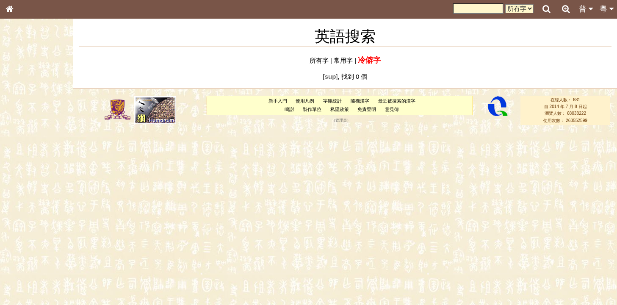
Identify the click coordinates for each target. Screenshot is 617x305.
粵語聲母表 (23, 174)
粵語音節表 (23, 166)
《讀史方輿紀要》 (31, 268)
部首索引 (21, 113)
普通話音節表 (26, 230)
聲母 (17, 223)
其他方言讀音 (26, 238)
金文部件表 (23, 136)
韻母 (29, 223)
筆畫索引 (21, 121)
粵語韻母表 (23, 182)
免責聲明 (366, 109)
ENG (37, 93)
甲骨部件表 (23, 128)
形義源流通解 (26, 144)
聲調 (40, 223)
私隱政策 (339, 109)
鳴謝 (289, 109)
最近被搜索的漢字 (396, 100)
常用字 (343, 60)
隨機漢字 (360, 100)
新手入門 (277, 100)
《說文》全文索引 (31, 260)
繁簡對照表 (23, 283)
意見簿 (392, 109)
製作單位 (312, 109)
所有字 (319, 60)
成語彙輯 (21, 276)
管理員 (341, 120)
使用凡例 (305, 100)
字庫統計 (332, 100)
